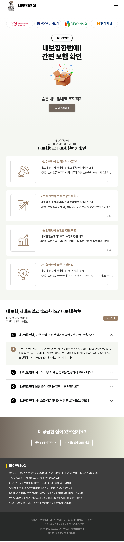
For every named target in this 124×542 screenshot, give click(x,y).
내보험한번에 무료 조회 (44, 442)
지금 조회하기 (62, 108)
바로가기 (111, 318)
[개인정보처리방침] (56, 534)
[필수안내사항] (70, 534)
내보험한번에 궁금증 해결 (78, 442)
